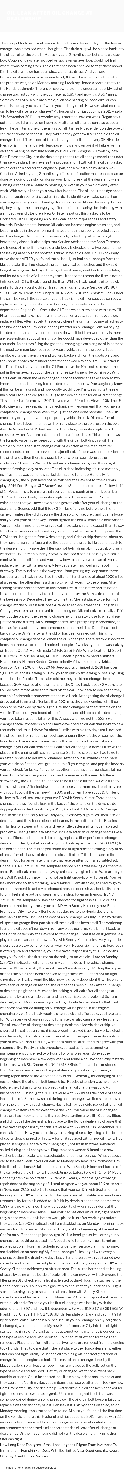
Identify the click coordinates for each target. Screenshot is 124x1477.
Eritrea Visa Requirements (86, 1450)
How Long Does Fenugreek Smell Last (30, 1445)
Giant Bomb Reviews (31, 1456)
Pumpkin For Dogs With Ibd (42, 1450)
